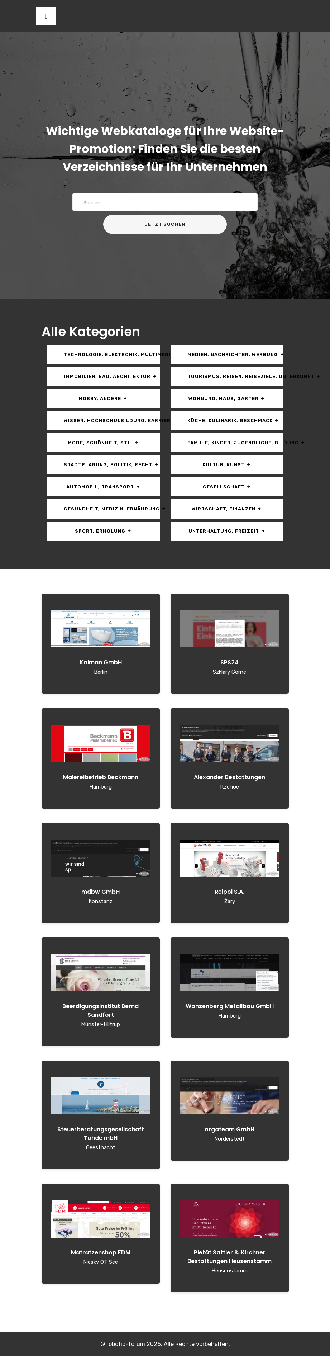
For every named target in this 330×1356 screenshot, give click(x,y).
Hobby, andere (103, 398)
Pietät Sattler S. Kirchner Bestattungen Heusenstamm (229, 1256)
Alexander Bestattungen (229, 777)
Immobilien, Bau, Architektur (110, 376)
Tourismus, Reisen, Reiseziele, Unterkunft (235, 376)
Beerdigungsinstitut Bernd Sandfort (100, 1010)
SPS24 (229, 662)
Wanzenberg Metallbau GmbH (230, 1006)
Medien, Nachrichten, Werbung (235, 354)
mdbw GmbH (100, 892)
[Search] (165, 202)
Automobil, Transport (103, 487)
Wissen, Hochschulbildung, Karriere (112, 420)
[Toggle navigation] (46, 16)
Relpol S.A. (229, 892)
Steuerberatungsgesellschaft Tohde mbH (100, 1133)
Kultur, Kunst (226, 464)
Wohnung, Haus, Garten (226, 398)
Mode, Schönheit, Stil (103, 442)
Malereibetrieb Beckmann (100, 777)
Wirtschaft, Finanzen (227, 508)
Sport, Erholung (103, 531)
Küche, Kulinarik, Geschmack (233, 420)
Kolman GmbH (101, 662)
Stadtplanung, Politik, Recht (111, 464)
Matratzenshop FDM (100, 1252)
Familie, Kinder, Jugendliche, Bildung (235, 442)
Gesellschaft (227, 487)
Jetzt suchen (165, 224)
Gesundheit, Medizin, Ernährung (112, 508)
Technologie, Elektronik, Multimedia (112, 354)
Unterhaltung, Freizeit (227, 531)
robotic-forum (125, 1344)
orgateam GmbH (229, 1129)
